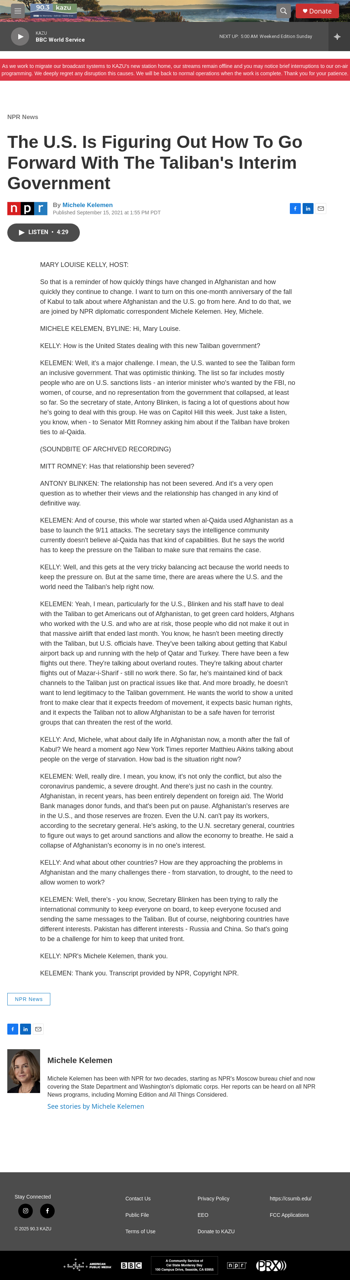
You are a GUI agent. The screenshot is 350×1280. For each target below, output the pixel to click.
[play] (20, 37)
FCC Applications (289, 1215)
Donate (320, 11)
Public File (137, 1215)
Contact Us (138, 1198)
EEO (203, 1215)
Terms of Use (140, 1231)
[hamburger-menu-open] (18, 11)
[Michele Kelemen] (23, 1071)
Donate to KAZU (216, 1231)
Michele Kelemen (87, 205)
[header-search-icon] (283, 11)
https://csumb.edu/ (290, 1198)
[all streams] (339, 36)
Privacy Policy (213, 1198)
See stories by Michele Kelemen (95, 1106)
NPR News (22, 117)
